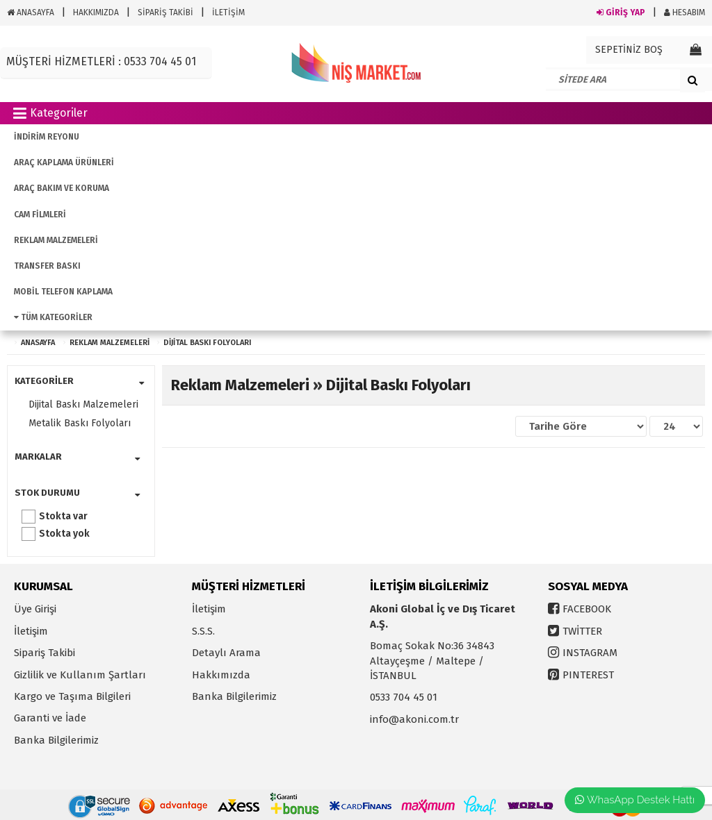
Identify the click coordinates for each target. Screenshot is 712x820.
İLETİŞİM (228, 12)
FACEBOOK (587, 609)
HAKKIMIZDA (96, 12)
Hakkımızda (221, 675)
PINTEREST (588, 675)
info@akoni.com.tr (414, 719)
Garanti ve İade (50, 718)
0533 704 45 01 (403, 697)
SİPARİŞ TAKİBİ (165, 12)
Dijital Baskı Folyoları (207, 342)
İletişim (31, 631)
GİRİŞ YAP (621, 12)
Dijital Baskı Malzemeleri (83, 404)
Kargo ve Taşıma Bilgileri (72, 696)
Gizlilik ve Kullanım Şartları (80, 675)
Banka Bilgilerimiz (56, 740)
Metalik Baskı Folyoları (80, 423)
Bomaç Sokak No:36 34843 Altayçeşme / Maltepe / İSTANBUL (432, 660)
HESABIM (684, 12)
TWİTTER (582, 631)
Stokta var (63, 516)
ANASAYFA (30, 12)
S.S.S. (203, 631)
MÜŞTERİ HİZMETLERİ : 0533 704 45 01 (101, 61)
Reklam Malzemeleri (109, 342)
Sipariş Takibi (44, 652)
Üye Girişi (35, 609)
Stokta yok (64, 533)
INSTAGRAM (590, 652)
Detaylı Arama (226, 652)
